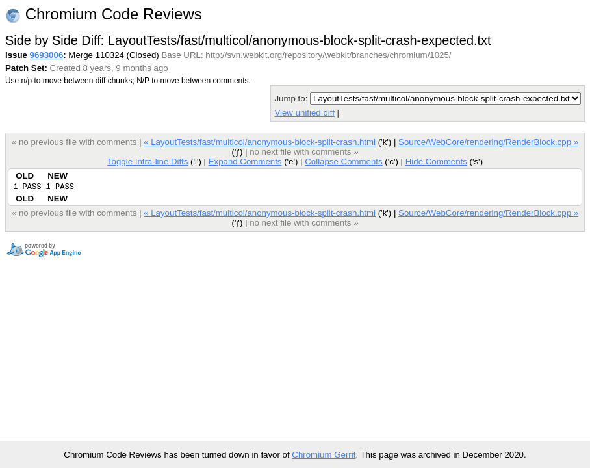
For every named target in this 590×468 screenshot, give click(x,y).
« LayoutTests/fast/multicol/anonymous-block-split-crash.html (260, 142)
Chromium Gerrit (323, 455)
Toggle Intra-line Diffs (147, 161)
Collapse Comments (343, 161)
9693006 (47, 55)
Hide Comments (436, 161)
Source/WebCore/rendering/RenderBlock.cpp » (488, 142)
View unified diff (304, 113)
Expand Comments (245, 161)
